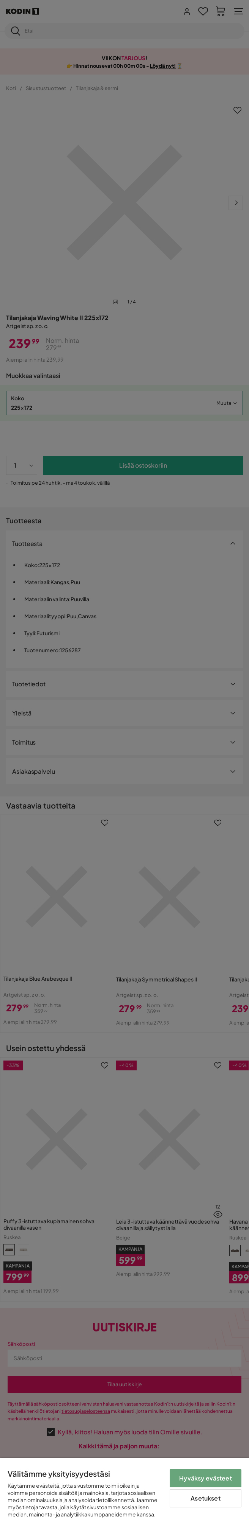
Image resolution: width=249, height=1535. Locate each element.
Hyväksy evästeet (205, 1478)
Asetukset (205, 1498)
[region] (124, 1496)
